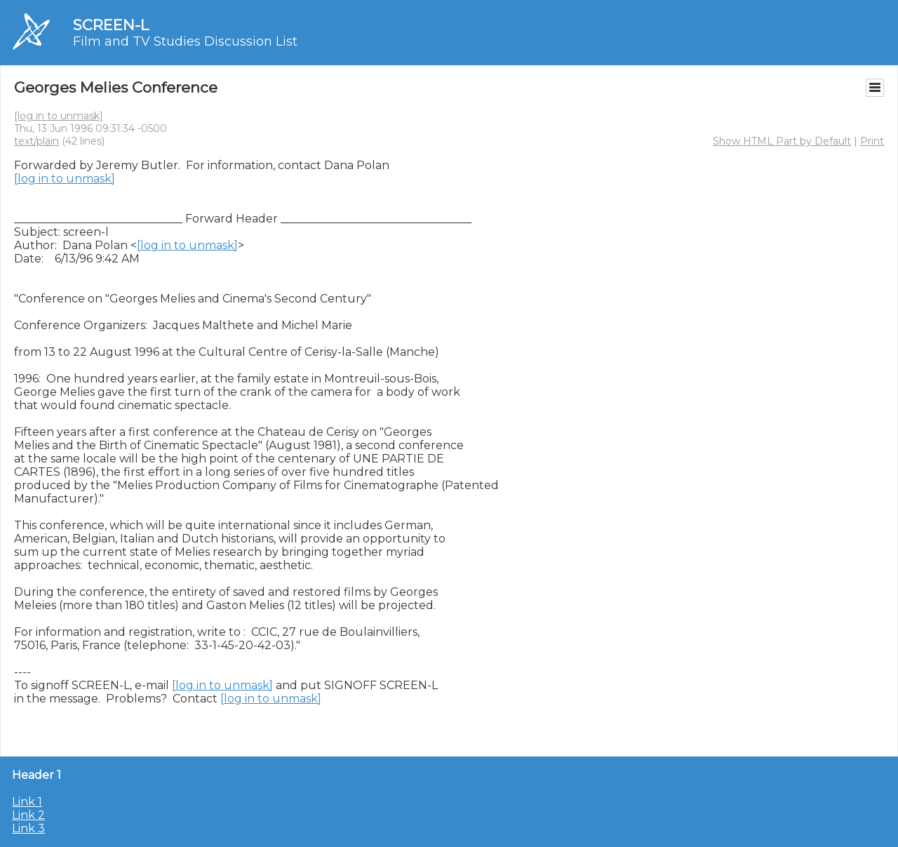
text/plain (36, 141)
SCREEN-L (111, 25)
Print (872, 141)
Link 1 (27, 801)
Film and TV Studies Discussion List (185, 41)
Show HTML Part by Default (782, 141)
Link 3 (28, 828)
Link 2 (28, 815)
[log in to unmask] (58, 115)
